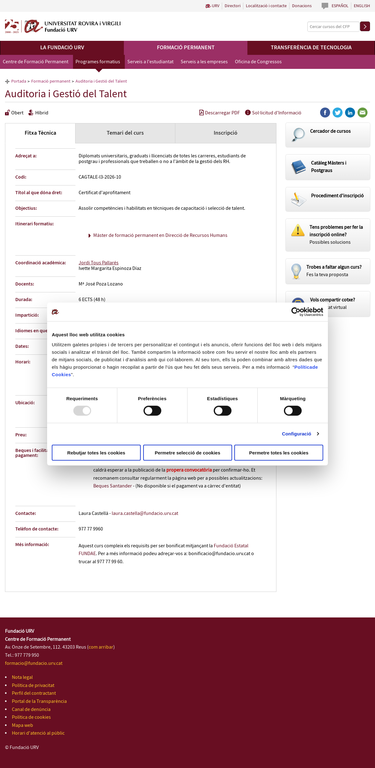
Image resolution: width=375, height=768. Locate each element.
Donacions (302, 6)
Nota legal (22, 677)
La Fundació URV (62, 47)
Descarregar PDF (219, 113)
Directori (233, 6)
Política (303, 366)
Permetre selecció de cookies (187, 452)
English (362, 6)
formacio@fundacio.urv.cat (33, 663)
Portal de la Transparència (39, 701)
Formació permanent (186, 47)
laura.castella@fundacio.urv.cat (145, 513)
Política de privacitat (33, 685)
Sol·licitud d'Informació (273, 113)
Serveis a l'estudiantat (150, 62)
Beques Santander (112, 486)
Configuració (296, 433)
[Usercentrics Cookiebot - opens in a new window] (296, 312)
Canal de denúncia (31, 709)
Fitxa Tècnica (40, 133)
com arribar (101, 647)
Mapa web (22, 725)
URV (215, 6)
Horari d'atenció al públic (38, 733)
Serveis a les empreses (204, 62)
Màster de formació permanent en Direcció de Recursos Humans (160, 235)
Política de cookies (31, 717)
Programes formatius (97, 62)
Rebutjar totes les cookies (96, 452)
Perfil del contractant (34, 693)
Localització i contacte (266, 6)
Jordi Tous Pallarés (99, 263)
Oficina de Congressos (258, 62)
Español (340, 6)
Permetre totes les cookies (278, 452)
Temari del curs (125, 133)
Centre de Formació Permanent (35, 62)
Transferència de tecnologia (311, 47)
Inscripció (225, 133)
